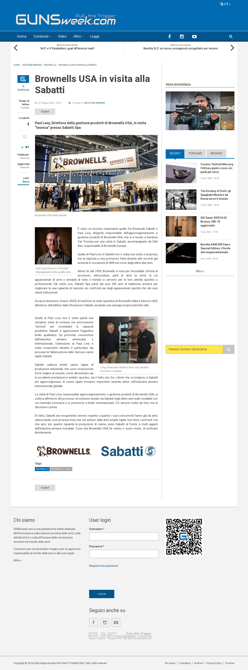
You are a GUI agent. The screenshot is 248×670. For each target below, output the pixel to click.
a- (23, 147)
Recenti (175, 153)
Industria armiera (94, 103)
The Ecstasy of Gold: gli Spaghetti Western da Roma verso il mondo (216, 194)
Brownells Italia (61, 469)
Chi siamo (170, 663)
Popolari (195, 153)
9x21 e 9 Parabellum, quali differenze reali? (67, 48)
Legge (95, 36)
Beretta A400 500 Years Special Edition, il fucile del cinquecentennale (215, 248)
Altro (77, 36)
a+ (27, 147)
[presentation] (118, 577)
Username (96, 529)
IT (225, 4)
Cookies (229, 663)
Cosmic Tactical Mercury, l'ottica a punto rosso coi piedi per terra (217, 168)
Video (62, 36)
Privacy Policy (214, 663)
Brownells (42, 469)
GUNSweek (23, 90)
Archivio (216, 153)
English (45, 111)
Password (96, 546)
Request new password (103, 565)
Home (22, 36)
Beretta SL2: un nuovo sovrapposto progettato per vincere (181, 48)
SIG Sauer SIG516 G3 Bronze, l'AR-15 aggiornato (214, 221)
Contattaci (185, 663)
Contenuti (41, 36)
